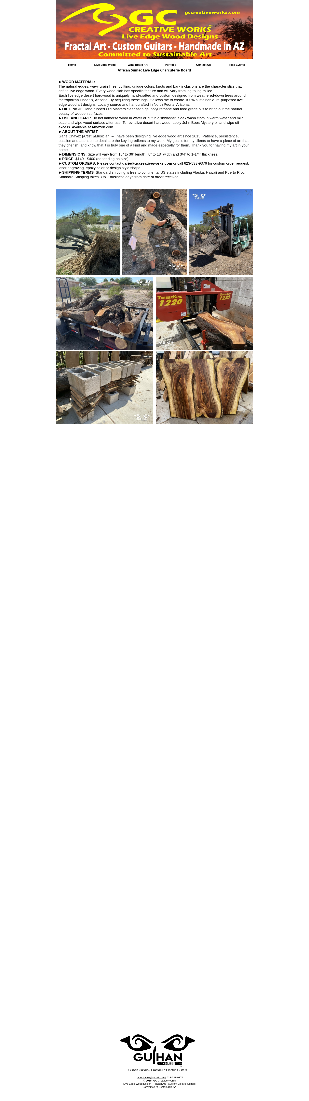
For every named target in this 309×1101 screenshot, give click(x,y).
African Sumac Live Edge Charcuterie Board (154, 70)
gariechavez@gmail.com (150, 1077)
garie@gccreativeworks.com (147, 163)
